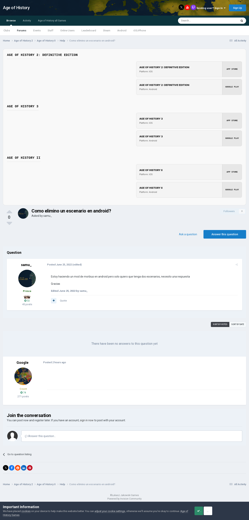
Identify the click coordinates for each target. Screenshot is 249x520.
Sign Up (237, 7)
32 (27, 300)
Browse (11, 22)
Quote (62, 300)
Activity (27, 20)
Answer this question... (40, 436)
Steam (106, 30)
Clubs (7, 30)
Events (37, 30)
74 (23, 392)
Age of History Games (15, 515)
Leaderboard (89, 30)
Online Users (67, 30)
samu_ (47, 215)
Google (22, 362)
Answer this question (224, 234)
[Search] (198, 21)
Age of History (16, 7)
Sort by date (237, 324)
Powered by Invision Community (124, 498)
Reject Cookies (232, 510)
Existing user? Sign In (211, 8)
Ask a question (188, 234)
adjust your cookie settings (110, 511)
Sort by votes (220, 324)
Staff (50, 30)
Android (121, 30)
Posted (58, 264)
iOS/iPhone (139, 30)
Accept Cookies (203, 510)
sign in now (87, 420)
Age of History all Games (52, 20)
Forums (21, 30)
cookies (26, 511)
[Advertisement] (116, 381)
